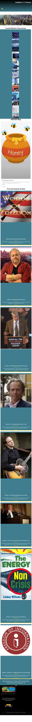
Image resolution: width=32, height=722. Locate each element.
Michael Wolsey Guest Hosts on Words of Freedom (16, 239)
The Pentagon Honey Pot (7, 180)
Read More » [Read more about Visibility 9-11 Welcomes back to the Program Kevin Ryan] (16, 371)
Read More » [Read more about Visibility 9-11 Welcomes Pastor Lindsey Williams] (16, 622)
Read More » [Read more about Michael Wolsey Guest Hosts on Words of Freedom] (16, 244)
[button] (10, 5)
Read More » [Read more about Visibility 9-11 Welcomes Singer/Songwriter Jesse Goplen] (16, 500)
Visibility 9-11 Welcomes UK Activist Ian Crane (16, 299)
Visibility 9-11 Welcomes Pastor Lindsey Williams (16, 616)
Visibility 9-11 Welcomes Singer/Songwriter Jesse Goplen (16, 495)
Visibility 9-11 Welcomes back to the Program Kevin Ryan (16, 365)
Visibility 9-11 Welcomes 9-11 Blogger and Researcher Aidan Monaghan (16, 672)
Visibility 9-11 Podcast (23, 2)
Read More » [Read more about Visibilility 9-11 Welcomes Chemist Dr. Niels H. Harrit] (16, 429)
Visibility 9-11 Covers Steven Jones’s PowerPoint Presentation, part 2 (16, 540)
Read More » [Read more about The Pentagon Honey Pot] (4, 184)
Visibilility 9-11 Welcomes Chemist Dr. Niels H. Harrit (16, 424)
